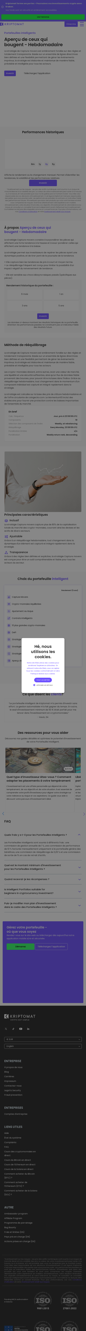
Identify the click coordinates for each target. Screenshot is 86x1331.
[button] (43, 685)
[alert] (43, 665)
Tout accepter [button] (43, 680)
